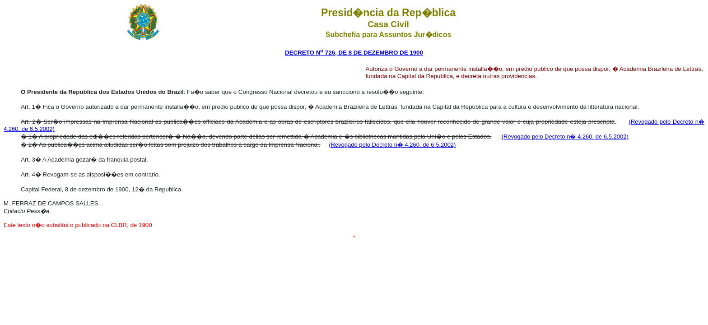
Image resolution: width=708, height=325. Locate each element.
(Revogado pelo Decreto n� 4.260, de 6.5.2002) (565, 136)
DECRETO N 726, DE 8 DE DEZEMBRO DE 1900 (354, 52)
